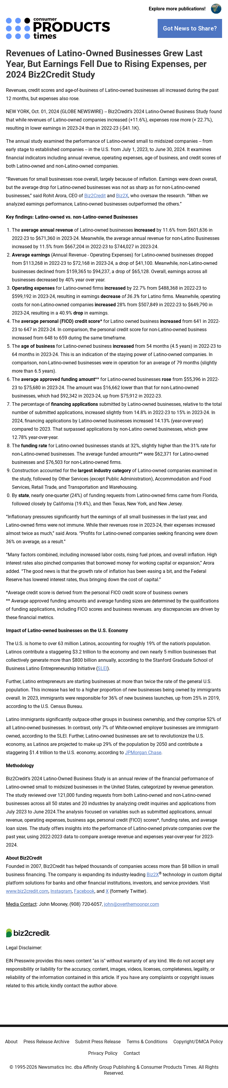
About (11, 1041)
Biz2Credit (95, 195)
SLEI (102, 668)
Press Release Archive (46, 1041)
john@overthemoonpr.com (131, 904)
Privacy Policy (103, 1053)
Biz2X (122, 195)
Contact (132, 1053)
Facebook (84, 891)
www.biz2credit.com (27, 891)
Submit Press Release (98, 1041)
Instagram (61, 891)
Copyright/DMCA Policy (198, 1041)
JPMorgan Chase (143, 752)
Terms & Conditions (146, 1041)
